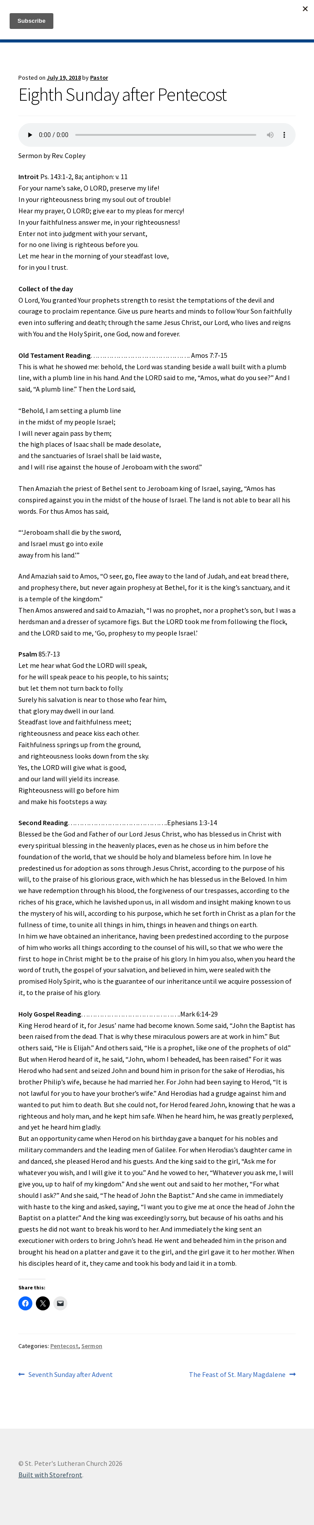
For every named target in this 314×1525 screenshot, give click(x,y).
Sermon (91, 1346)
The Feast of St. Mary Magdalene (237, 1374)
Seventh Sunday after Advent (70, 1374)
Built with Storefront (50, 1474)
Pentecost (64, 1346)
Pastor (99, 77)
